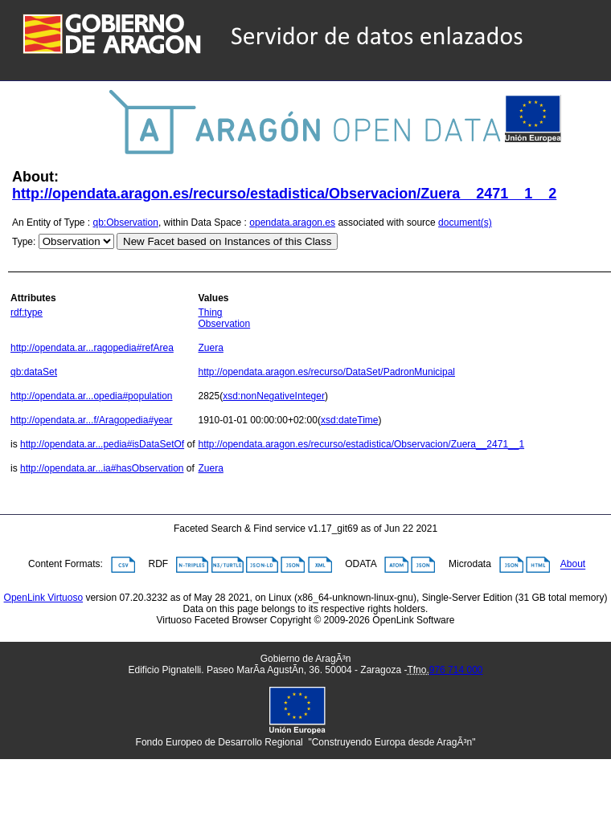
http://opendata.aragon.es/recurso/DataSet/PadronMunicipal (326, 372)
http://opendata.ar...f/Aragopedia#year (91, 420)
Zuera (210, 347)
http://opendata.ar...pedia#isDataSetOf (102, 444)
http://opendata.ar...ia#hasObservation (101, 468)
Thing (210, 312)
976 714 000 (456, 670)
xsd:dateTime (350, 420)
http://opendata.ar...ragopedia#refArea (92, 347)
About (572, 564)
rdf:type (26, 312)
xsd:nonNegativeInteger (274, 396)
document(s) (465, 222)
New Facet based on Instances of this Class (227, 241)
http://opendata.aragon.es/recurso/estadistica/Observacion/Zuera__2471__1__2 (284, 194)
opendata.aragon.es (292, 222)
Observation (224, 323)
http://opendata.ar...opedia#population (91, 396)
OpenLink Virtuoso (44, 597)
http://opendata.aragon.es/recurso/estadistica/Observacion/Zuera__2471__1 (361, 444)
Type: (23, 241)
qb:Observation (125, 222)
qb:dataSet (33, 372)
